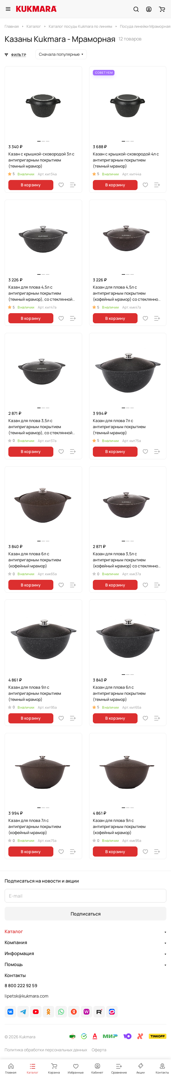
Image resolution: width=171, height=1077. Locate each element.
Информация (19, 953)
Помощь (14, 964)
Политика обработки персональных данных (46, 1049)
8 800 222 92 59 (21, 985)
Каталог (14, 931)
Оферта (99, 1049)
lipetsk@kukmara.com (26, 996)
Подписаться (86, 914)
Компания (16, 942)
